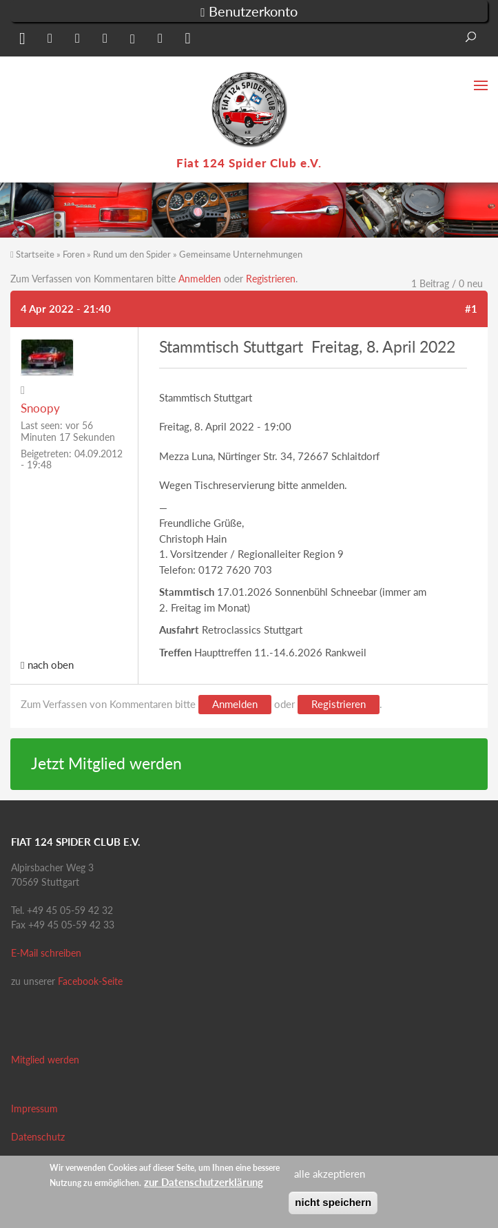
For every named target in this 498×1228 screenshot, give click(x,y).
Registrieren (270, 278)
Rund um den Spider (132, 254)
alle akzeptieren (329, 1173)
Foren (74, 254)
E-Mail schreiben (46, 953)
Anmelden (199, 278)
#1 (471, 308)
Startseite (35, 254)
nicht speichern (333, 1202)
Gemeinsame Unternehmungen (240, 254)
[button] (20, 41)
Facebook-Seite (90, 981)
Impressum (34, 1108)
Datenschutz (38, 1137)
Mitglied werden (45, 1059)
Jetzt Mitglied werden (106, 763)
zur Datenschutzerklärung (203, 1182)
